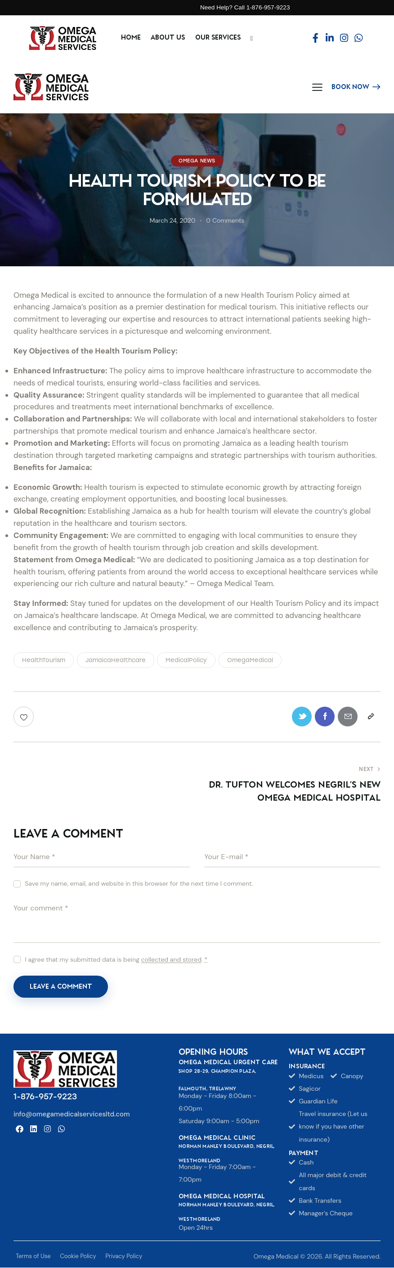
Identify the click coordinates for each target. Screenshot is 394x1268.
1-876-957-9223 (45, 1097)
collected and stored (171, 960)
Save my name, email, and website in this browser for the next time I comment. (139, 884)
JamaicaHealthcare (115, 660)
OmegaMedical (250, 660)
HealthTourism (43, 660)
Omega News (197, 161)
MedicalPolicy (186, 660)
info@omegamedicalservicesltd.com (71, 1114)
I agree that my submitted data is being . (116, 960)
